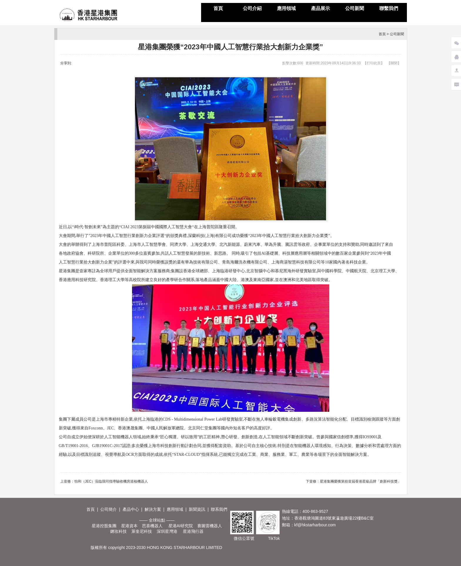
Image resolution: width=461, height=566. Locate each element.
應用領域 (286, 8)
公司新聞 (354, 8)
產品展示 (320, 8)
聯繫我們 (388, 8)
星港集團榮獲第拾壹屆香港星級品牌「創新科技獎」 (360, 481)
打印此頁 (374, 63)
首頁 (218, 8)
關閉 (393, 63)
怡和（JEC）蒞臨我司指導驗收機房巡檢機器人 (111, 481)
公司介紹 (252, 8)
